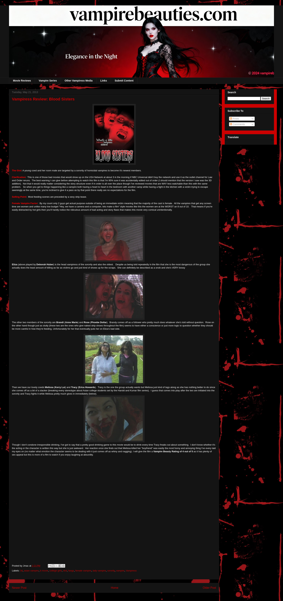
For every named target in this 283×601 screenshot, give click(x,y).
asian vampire (31, 570)
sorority (111, 570)
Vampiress (131, 570)
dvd (65, 570)
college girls (55, 570)
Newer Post (19, 587)
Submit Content (124, 80)
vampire (120, 570)
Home (114, 587)
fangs (71, 570)
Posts (234, 118)
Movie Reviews (22, 80)
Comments (237, 124)
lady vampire (99, 570)
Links (103, 80)
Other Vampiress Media (79, 80)
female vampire (83, 570)
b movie (44, 570)
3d (21, 570)
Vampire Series (48, 80)
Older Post (209, 587)
